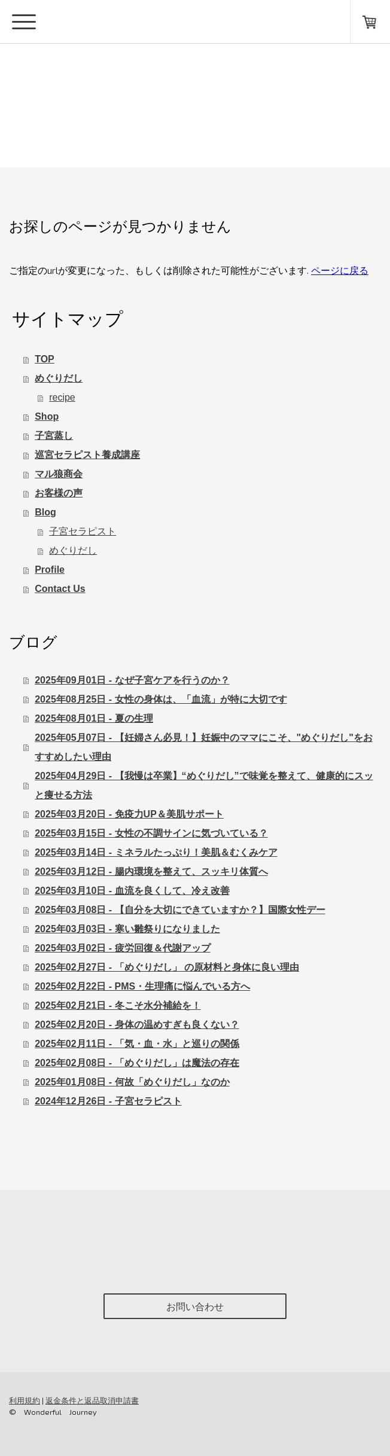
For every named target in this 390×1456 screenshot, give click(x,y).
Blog (45, 512)
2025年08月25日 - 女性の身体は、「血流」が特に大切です (161, 699)
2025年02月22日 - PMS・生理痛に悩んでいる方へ (142, 986)
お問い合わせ (195, 1306)
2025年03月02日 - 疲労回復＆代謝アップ (122, 948)
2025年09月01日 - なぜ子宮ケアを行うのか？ (132, 680)
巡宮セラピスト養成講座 (87, 455)
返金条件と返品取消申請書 (92, 1400)
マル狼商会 (59, 474)
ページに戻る (339, 270)
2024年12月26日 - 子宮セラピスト (108, 1101)
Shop (47, 416)
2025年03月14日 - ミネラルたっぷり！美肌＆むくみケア (156, 852)
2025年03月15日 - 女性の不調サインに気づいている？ (151, 833)
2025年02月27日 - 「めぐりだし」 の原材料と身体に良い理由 (167, 967)
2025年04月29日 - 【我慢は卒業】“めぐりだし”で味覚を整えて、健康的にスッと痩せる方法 (204, 785)
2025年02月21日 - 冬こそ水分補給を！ (117, 1005)
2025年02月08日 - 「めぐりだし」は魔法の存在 (137, 1063)
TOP (44, 359)
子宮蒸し (54, 436)
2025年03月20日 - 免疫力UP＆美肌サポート (129, 814)
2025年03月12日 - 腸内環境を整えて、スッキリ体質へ (151, 871)
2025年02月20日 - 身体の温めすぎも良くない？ (137, 1024)
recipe (62, 397)
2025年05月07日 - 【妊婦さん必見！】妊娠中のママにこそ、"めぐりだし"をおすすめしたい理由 (204, 747)
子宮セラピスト (82, 531)
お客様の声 (59, 493)
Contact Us (60, 589)
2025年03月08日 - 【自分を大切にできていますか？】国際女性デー (180, 910)
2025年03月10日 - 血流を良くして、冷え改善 (132, 891)
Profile (50, 569)
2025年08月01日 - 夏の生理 (94, 718)
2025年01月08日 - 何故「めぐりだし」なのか (132, 1082)
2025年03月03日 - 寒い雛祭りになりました (127, 929)
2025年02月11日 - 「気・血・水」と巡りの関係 (137, 1044)
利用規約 (24, 1400)
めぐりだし (59, 378)
